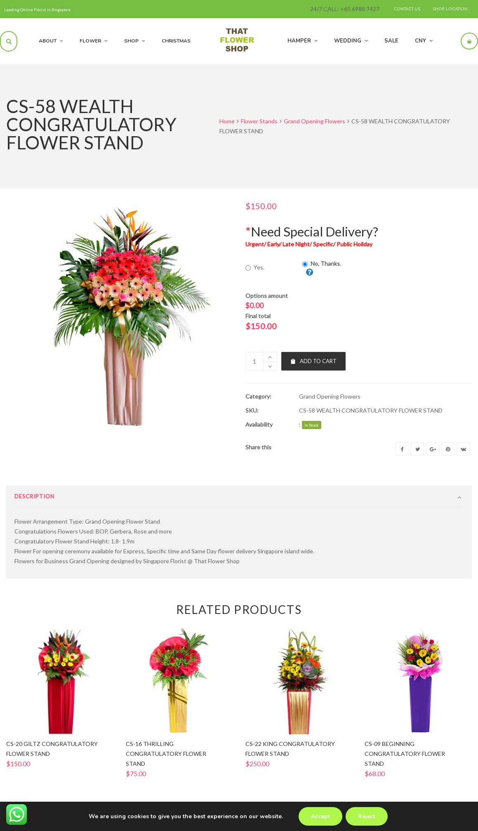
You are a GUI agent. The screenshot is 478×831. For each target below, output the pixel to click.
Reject (366, 816)
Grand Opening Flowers (314, 121)
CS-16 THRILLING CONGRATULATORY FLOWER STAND (166, 762)
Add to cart (313, 361)
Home (227, 121)
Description (34, 505)
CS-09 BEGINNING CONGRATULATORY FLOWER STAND (405, 762)
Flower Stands (259, 121)
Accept (320, 816)
